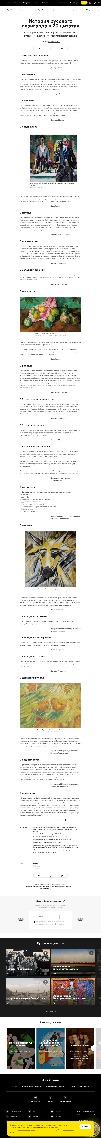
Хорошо (85, 1127)
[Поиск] (99, 3)
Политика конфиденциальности (56, 1086)
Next (93, 977)
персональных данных (26, 1130)
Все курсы (49, 1011)
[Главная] (50, 1080)
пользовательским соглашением (27, 1127)
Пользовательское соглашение (32, 1086)
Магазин (45, 3)
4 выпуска (12, 973)
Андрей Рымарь (54, 41)
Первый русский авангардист (50, 10)
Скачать (84, 2)
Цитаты (35, 863)
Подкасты (16, 3)
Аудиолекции (12, 10)
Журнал (36, 3)
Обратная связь (84, 1086)
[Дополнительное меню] (52, 3)
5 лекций (57, 973)
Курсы (8, 3)
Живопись (36, 866)
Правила (72, 1086)
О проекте (15, 1086)
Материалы (90, 10)
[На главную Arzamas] (2, 3)
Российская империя (40, 869)
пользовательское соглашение (56, 924)
